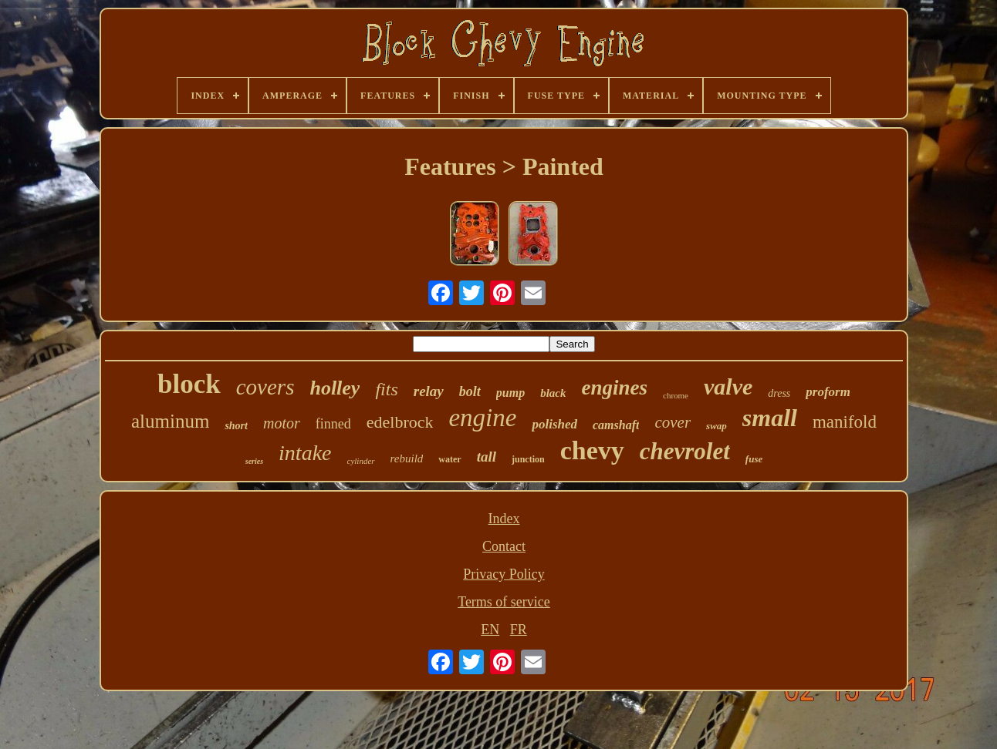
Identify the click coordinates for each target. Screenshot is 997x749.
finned (333, 424)
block (189, 384)
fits (386, 389)
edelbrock (400, 422)
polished (554, 424)
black (553, 393)
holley (334, 388)
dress (779, 393)
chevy (592, 450)
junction (528, 459)
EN (490, 629)
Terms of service (504, 602)
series (254, 461)
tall (486, 456)
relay (429, 391)
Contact (504, 546)
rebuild (407, 458)
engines (615, 387)
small (769, 418)
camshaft (616, 425)
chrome (675, 395)
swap (716, 426)
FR (518, 629)
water (449, 459)
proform (828, 392)
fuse (753, 459)
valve (728, 386)
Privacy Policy (504, 574)
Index (504, 518)
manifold (845, 422)
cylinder (361, 460)
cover (672, 422)
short (236, 426)
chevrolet (685, 451)
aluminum (170, 421)
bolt (470, 391)
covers (265, 386)
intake (305, 453)
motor (281, 423)
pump (510, 392)
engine (482, 418)
